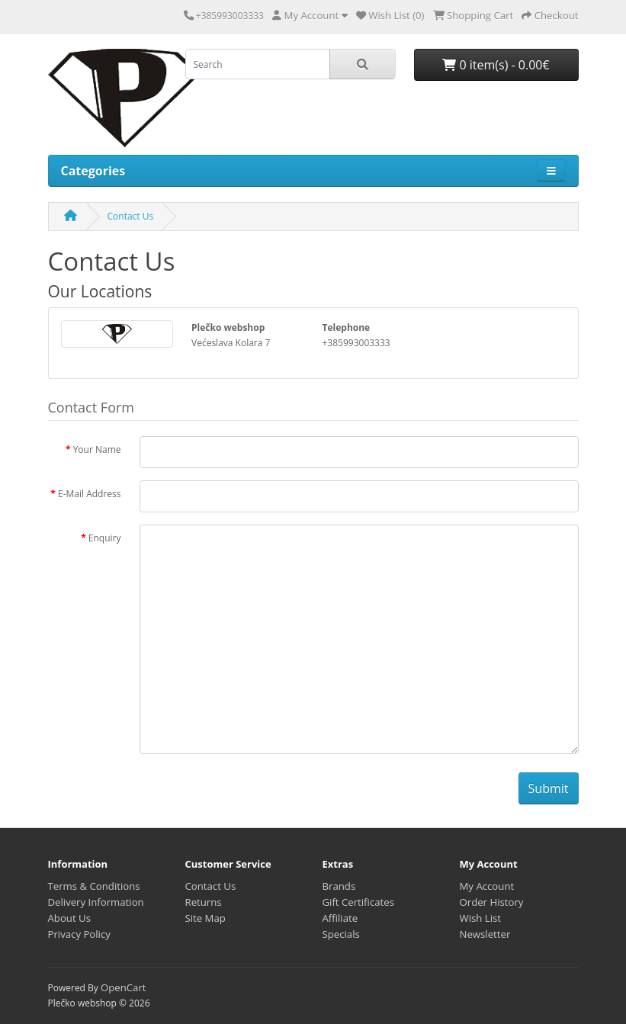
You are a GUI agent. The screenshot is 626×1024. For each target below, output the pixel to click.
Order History (492, 902)
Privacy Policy (79, 934)
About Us (69, 918)
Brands (339, 886)
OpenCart (123, 987)
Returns (203, 902)
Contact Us (131, 216)
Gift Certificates (358, 902)
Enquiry (104, 537)
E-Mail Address (89, 493)
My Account (487, 886)
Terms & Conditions (94, 886)
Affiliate (340, 918)
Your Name (97, 449)
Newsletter (485, 934)
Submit (548, 788)
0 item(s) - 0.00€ (495, 64)
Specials (341, 934)
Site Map (205, 918)
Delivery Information (96, 902)
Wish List (481, 918)
